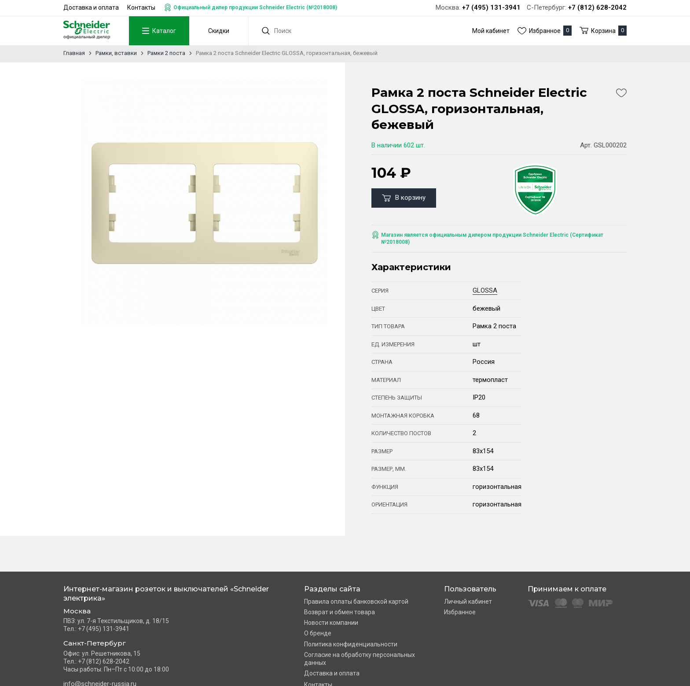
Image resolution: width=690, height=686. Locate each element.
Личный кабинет (468, 601)
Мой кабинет (491, 30)
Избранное (460, 612)
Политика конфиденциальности (350, 644)
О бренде (317, 633)
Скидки (218, 30)
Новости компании (331, 622)
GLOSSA (485, 290)
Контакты (141, 7)
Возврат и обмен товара (339, 612)
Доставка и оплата (91, 7)
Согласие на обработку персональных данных (359, 658)
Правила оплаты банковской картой (356, 601)
